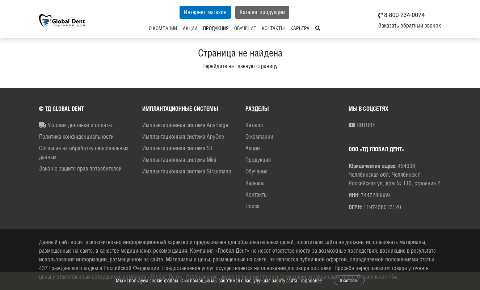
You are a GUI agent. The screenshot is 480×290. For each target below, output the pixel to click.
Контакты (250, 28)
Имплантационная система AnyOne (183, 136)
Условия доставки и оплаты (75, 125)
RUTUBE (362, 125)
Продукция (193, 28)
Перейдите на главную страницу (240, 66)
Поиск (252, 206)
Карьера (277, 28)
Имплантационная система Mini (179, 159)
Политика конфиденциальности (76, 136)
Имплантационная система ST (177, 148)
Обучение (222, 28)
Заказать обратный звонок (409, 25)
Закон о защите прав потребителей (80, 168)
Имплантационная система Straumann (186, 171)
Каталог (254, 125)
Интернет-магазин (182, 12)
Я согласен (349, 280)
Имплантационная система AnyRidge (185, 125)
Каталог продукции (239, 12)
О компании (140, 28)
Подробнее (310, 280)
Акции (167, 28)
